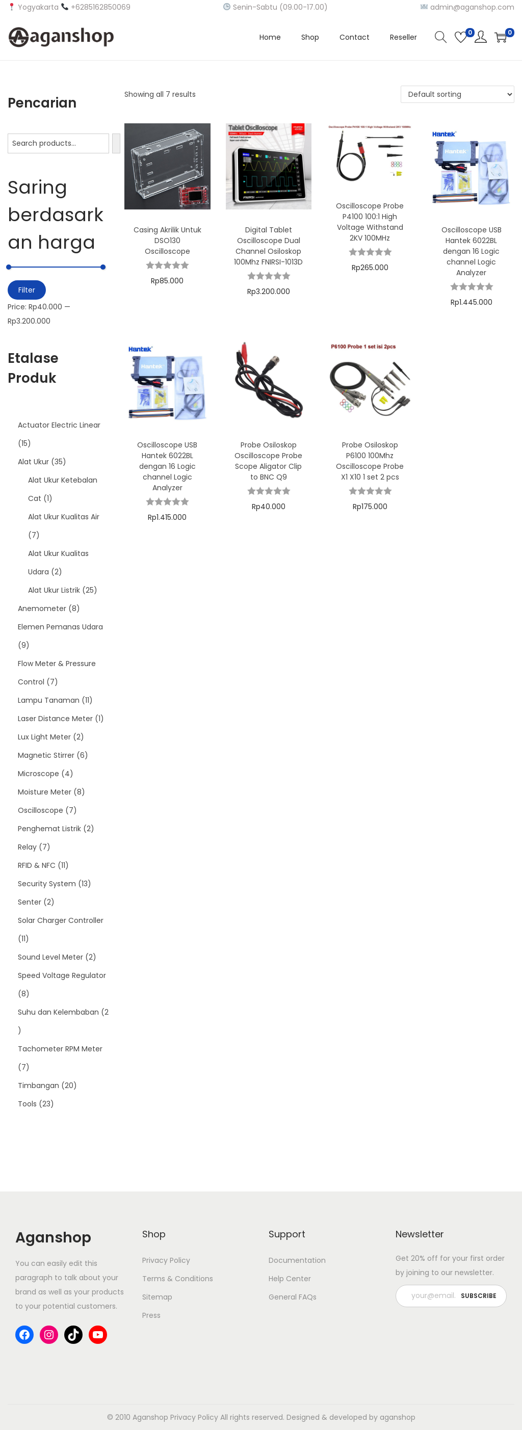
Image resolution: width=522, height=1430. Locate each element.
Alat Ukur (33, 462)
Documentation (297, 1260)
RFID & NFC (37, 865)
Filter (26, 290)
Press (151, 1315)
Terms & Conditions (177, 1279)
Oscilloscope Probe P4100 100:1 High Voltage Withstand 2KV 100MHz (370, 222)
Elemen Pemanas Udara (60, 627)
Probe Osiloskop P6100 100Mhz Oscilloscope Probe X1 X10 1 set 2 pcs (370, 461)
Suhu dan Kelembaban (58, 1012)
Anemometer (42, 608)
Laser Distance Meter (55, 718)
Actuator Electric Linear (59, 425)
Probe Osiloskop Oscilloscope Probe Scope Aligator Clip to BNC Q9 (268, 461)
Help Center (290, 1279)
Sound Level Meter (50, 957)
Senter (29, 902)
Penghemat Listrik (49, 829)
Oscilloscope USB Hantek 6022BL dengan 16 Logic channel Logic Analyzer (471, 251)
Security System (47, 884)
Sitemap (157, 1297)
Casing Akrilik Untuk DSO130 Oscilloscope (167, 240)
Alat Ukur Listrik (54, 590)
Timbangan (38, 1085)
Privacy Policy (166, 1260)
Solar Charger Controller (60, 920)
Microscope (38, 774)
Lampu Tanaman (49, 700)
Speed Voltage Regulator (62, 975)
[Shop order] (457, 94)
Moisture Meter (44, 792)
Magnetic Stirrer (46, 755)
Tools (27, 1104)
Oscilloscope (40, 810)
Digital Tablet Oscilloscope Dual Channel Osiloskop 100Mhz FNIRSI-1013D (268, 246)
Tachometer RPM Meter (60, 1049)
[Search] (116, 143)
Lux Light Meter (44, 737)
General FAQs (293, 1297)
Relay (27, 847)
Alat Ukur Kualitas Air (63, 517)
